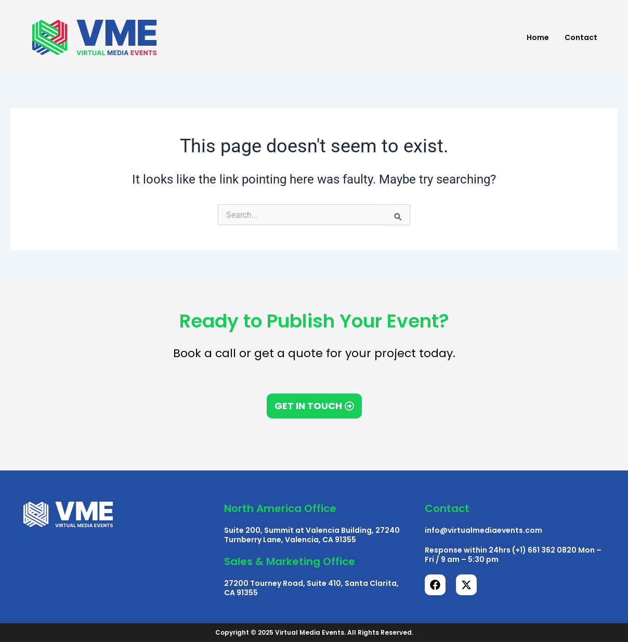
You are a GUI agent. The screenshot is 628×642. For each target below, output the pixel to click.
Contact (581, 37)
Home (538, 37)
